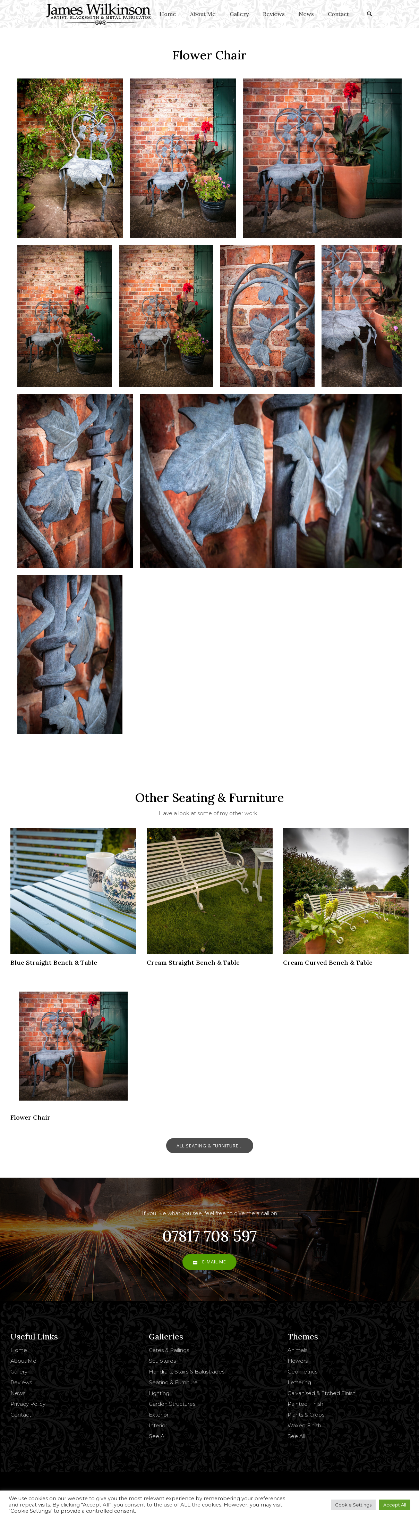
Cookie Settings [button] (353, 1505)
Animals (297, 1350)
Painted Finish (305, 1404)
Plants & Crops (306, 1414)
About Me (203, 13)
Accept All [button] (394, 1505)
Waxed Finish (304, 1425)
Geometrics (302, 1371)
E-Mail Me (209, 1262)
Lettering (299, 1382)
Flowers (298, 1361)
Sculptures (162, 1361)
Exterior (159, 1414)
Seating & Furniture (173, 1382)
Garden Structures (172, 1404)
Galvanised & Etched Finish (322, 1393)
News (306, 13)
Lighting (159, 1393)
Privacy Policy (27, 1404)
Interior (158, 1425)
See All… (159, 1436)
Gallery (239, 13)
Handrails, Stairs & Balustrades (186, 1371)
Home (168, 13)
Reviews (274, 13)
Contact (338, 13)
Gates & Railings (169, 1350)
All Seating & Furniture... (210, 1146)
